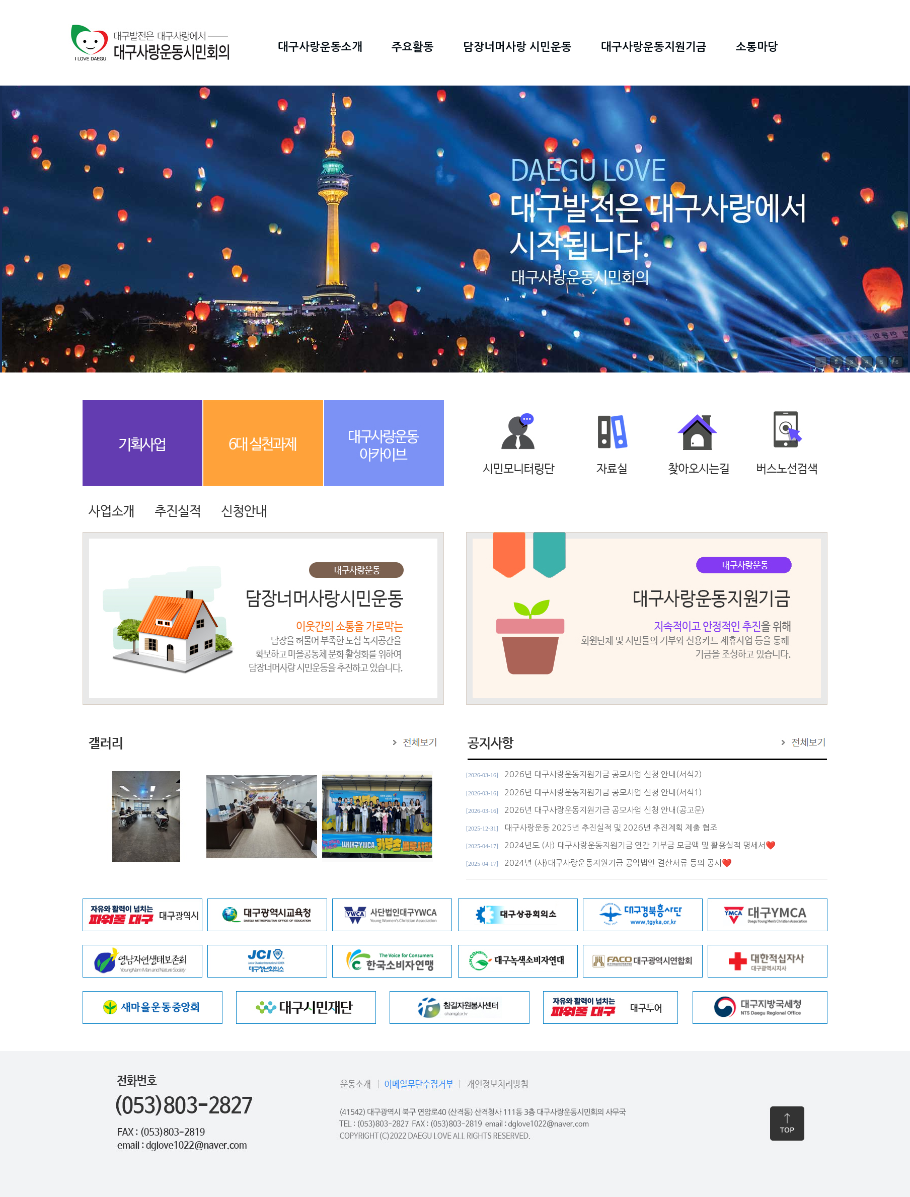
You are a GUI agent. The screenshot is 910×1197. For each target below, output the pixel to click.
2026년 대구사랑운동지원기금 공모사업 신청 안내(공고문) (604, 810)
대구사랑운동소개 (320, 46)
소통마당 (757, 46)
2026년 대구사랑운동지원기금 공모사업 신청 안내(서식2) (603, 774)
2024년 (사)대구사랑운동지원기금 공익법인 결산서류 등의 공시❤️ (618, 863)
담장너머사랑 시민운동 (517, 46)
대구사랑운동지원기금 (654, 46)
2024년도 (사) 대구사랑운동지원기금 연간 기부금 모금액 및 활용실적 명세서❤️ (640, 845)
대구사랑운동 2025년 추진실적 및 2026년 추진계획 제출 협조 (610, 828)
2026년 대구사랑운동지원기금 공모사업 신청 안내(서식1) (603, 792)
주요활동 (413, 46)
